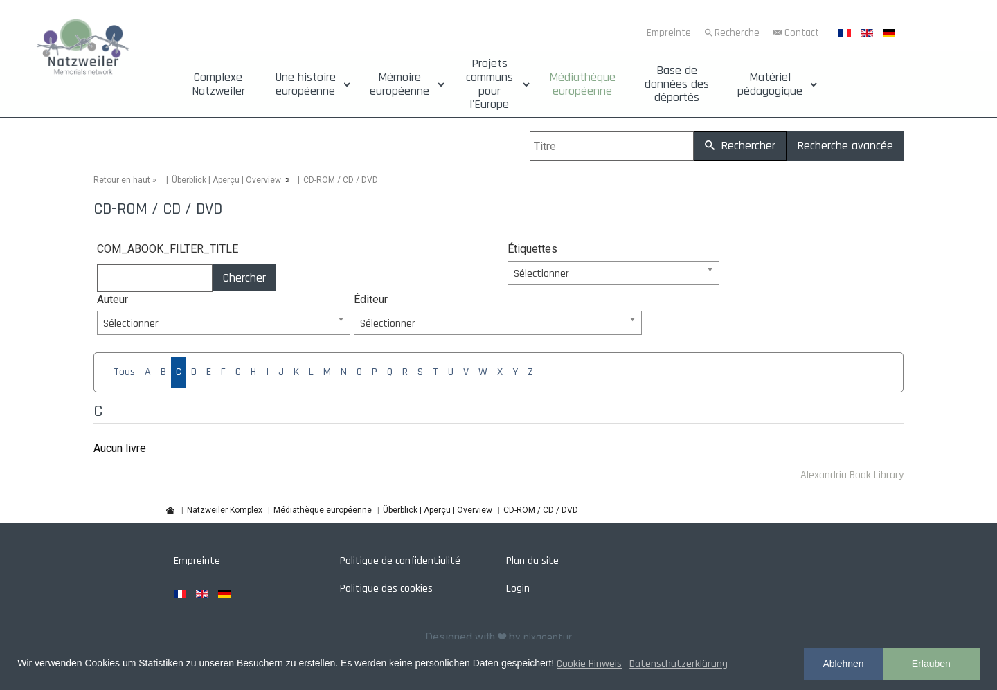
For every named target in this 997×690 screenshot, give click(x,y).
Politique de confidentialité (400, 561)
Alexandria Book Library (852, 475)
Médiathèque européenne (582, 84)
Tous (124, 372)
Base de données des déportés (677, 84)
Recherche (737, 32)
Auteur (112, 299)
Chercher (244, 278)
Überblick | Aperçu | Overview (226, 180)
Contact (801, 32)
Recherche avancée (845, 146)
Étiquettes (532, 248)
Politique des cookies (386, 588)
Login (518, 588)
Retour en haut (121, 180)
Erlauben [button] (931, 663)
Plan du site (532, 561)
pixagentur (547, 637)
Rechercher (740, 146)
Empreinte (669, 32)
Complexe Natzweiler (218, 84)
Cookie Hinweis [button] (589, 664)
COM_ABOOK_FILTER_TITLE (167, 248)
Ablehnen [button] (843, 663)
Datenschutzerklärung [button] (678, 664)
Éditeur (371, 299)
